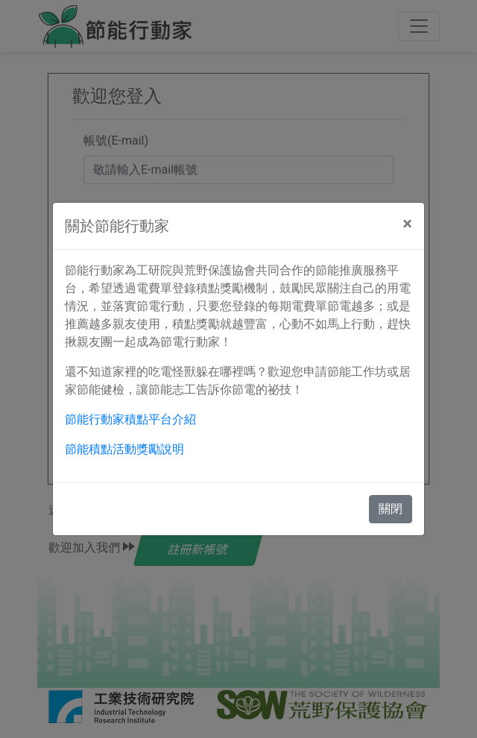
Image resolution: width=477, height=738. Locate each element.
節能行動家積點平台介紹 (130, 419)
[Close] (407, 224)
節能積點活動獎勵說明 (124, 449)
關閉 (390, 509)
